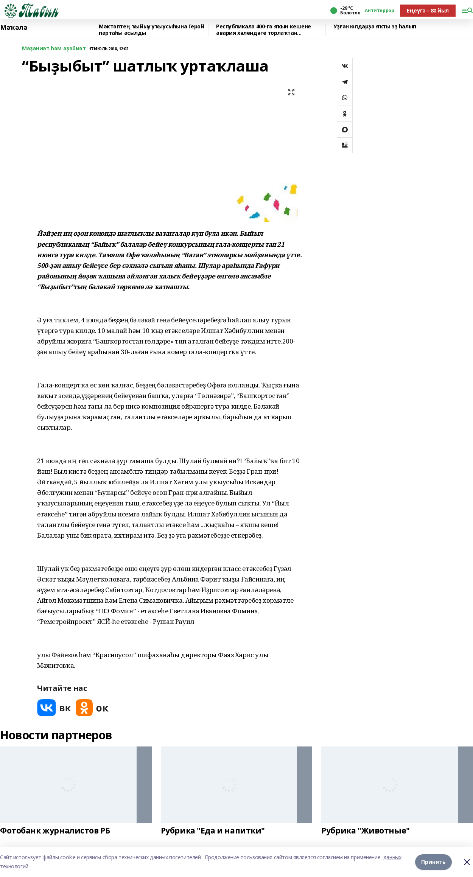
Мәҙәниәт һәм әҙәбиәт (54, 48)
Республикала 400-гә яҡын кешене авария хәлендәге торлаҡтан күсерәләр (263, 29)
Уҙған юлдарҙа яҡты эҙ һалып (374, 26)
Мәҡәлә (13, 27)
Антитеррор (379, 10)
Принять (433, 861)
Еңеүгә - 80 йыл (428, 10)
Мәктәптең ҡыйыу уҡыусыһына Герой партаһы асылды (151, 29)
